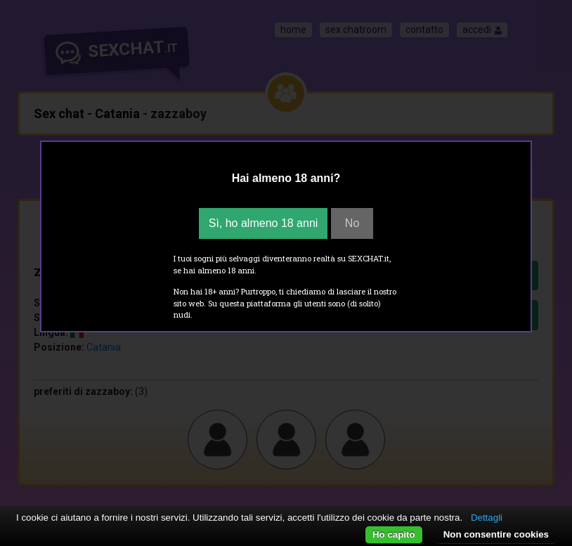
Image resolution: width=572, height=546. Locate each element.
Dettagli (486, 517)
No (352, 223)
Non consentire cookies (496, 534)
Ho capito (393, 534)
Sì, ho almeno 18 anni (263, 223)
